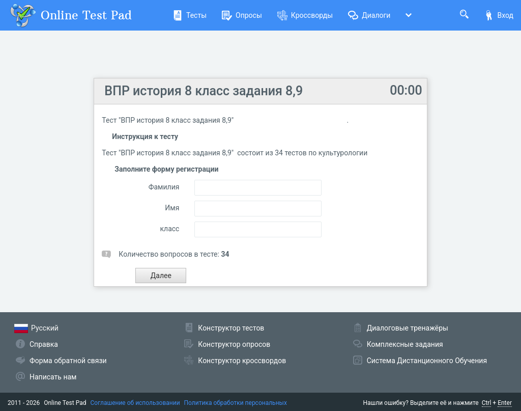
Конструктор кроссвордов (242, 361)
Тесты (189, 15)
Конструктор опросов (234, 344)
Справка (44, 344)
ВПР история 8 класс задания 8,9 (203, 91)
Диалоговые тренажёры (407, 328)
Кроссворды (305, 15)
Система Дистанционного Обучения (427, 361)
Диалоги (369, 15)
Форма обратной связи (68, 361)
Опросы (242, 15)
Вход (498, 15)
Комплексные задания (405, 344)
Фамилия (164, 187)
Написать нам (53, 377)
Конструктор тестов (231, 328)
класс (169, 229)
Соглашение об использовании (135, 402)
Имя (172, 208)
